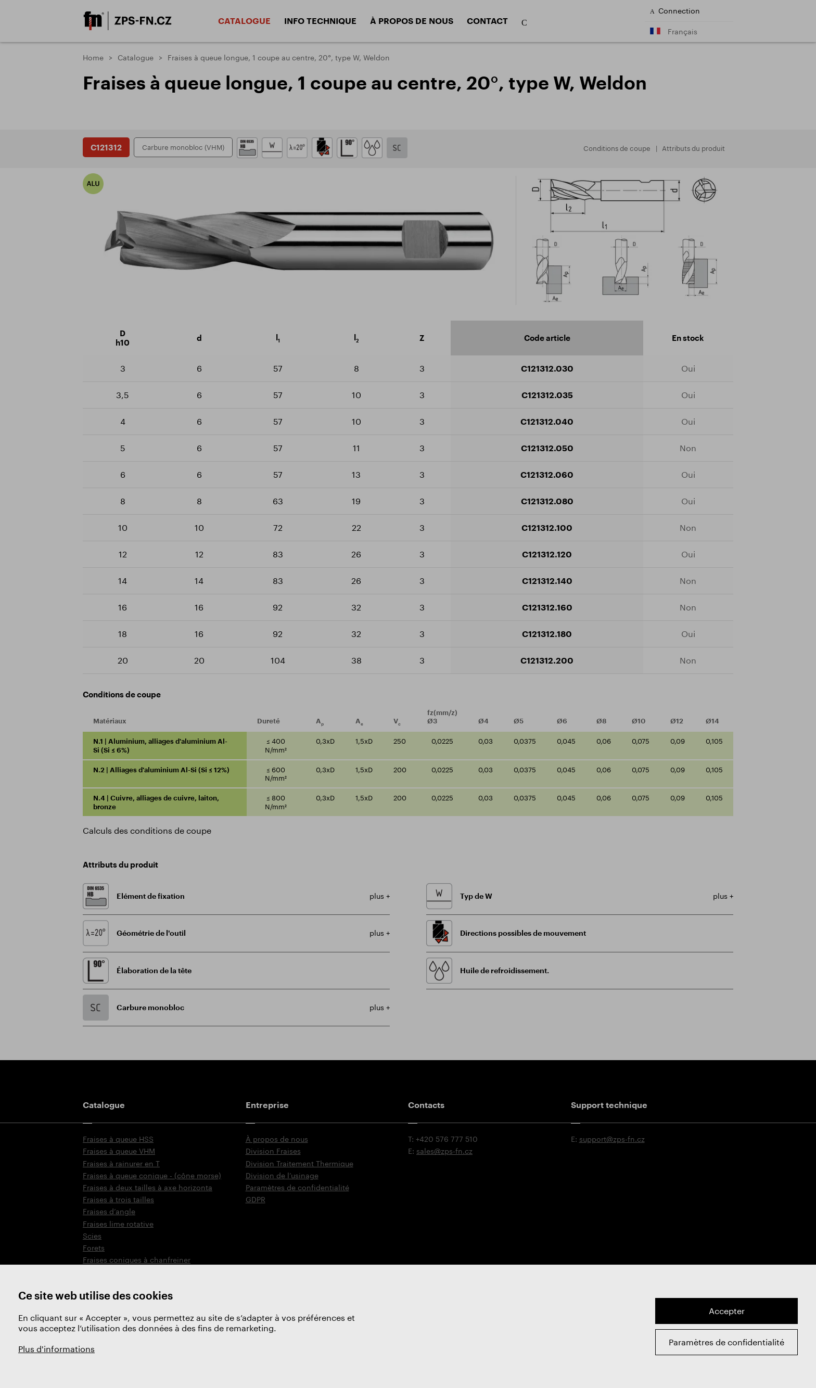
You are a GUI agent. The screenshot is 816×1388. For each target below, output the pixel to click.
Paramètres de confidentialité (726, 1342)
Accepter (727, 1311)
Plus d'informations (56, 1349)
